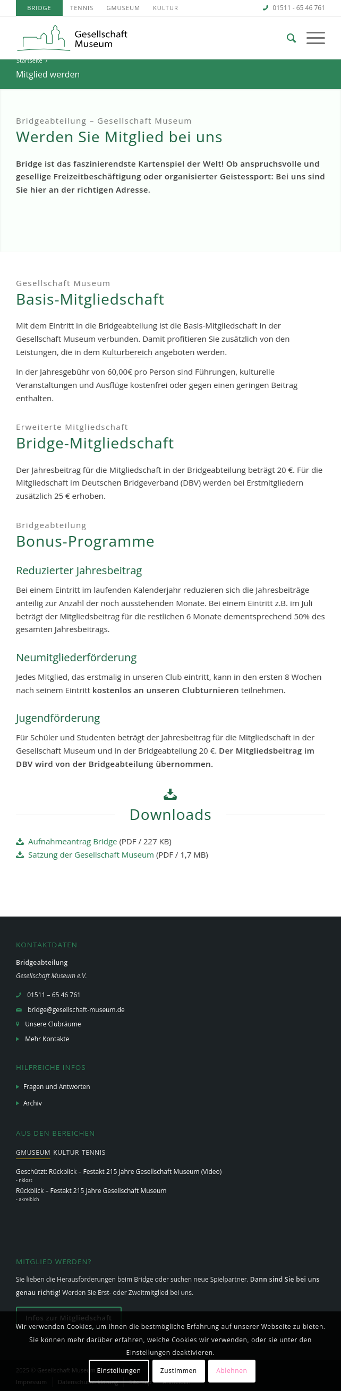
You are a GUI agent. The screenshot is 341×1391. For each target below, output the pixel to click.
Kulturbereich (127, 352)
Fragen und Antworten (56, 1086)
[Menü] (310, 37)
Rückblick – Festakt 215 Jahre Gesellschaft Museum (91, 1190)
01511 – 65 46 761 (54, 994)
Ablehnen (231, 1370)
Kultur (165, 8)
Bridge (39, 8)
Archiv (32, 1103)
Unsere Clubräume (53, 1024)
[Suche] (286, 37)
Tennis (81, 8)
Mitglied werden (48, 74)
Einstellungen (119, 1370)
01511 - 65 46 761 (298, 7)
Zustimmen (178, 1370)
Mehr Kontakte (47, 1038)
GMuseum (123, 8)
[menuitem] (39, 8)
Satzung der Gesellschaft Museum (91, 854)
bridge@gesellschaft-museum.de (76, 1009)
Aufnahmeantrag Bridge (72, 841)
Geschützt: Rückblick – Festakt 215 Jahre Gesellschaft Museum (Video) (118, 1171)
